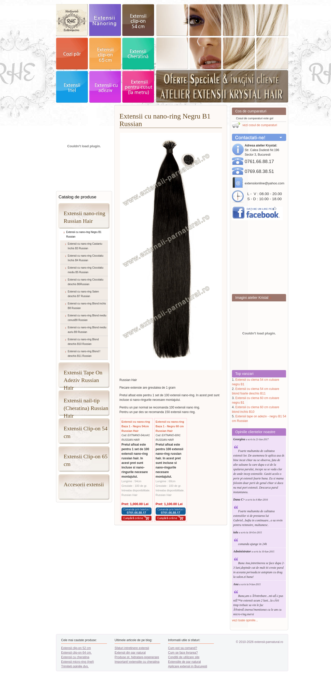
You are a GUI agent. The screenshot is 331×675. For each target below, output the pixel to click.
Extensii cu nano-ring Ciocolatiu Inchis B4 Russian (85, 258)
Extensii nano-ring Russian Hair (84, 217)
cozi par (72, 53)
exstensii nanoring (105, 20)
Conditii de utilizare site (183, 657)
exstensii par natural (72, 20)
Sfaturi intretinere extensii (132, 648)
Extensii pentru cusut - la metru (138, 87)
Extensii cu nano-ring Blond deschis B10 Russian (83, 341)
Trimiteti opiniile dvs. (75, 666)
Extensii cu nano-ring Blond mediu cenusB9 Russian (87, 317)
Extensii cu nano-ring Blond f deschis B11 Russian (84, 353)
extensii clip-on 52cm (138, 20)
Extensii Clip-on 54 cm (85, 432)
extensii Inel (72, 87)
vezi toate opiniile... (245, 620)
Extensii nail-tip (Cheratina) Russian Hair (86, 406)
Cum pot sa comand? (182, 648)
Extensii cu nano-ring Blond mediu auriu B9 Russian (87, 329)
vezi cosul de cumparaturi (259, 125)
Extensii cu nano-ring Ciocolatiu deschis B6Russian (85, 282)
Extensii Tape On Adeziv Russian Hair (83, 378)
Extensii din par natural (130, 652)
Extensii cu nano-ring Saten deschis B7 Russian (83, 294)
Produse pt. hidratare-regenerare (137, 657)
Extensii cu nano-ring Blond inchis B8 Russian (87, 306)
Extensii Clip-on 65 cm (85, 460)
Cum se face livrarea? (183, 652)
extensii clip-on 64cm (105, 53)
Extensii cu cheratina (75, 657)
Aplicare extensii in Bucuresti (187, 666)
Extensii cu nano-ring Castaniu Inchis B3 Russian (85, 246)
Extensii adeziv (105, 87)
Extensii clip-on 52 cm (76, 648)
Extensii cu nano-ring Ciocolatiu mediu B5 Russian (85, 270)
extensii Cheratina (138, 53)
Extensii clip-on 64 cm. (76, 652)
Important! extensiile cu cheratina (137, 662)
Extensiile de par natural (184, 662)
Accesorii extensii (84, 484)
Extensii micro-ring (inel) (77, 662)
